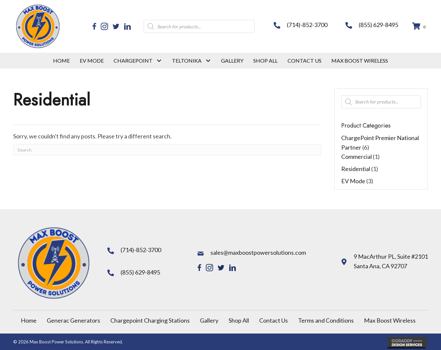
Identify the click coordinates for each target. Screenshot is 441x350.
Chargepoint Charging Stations (150, 320)
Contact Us (273, 320)
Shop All (239, 320)
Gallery (209, 320)
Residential (355, 168)
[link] (61, 60)
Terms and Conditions (326, 320)
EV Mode (353, 181)
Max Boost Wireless (390, 320)
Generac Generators (73, 320)
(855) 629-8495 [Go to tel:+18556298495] (378, 24)
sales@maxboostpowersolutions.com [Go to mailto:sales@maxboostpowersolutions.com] (258, 252)
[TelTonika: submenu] (208, 60)
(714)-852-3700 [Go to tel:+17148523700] (307, 24)
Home (29, 320)
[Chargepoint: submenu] (159, 60)
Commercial (356, 156)
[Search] (167, 149)
